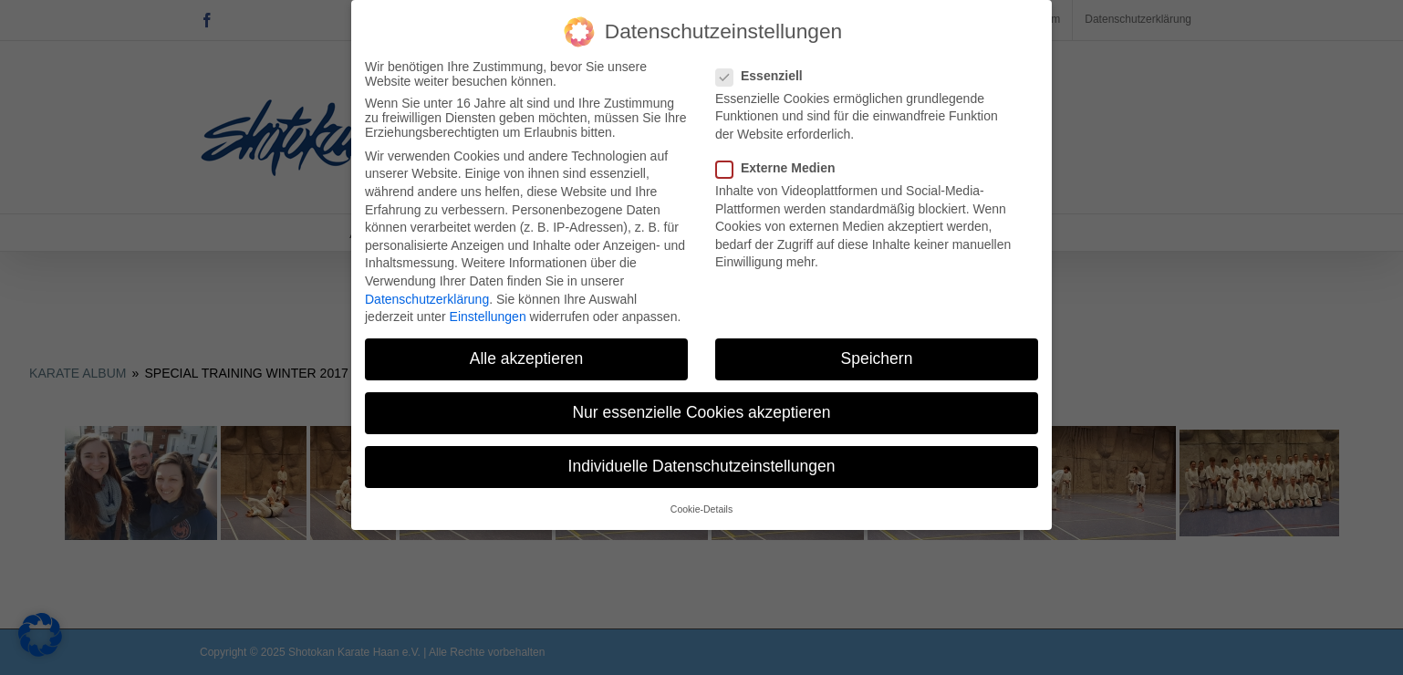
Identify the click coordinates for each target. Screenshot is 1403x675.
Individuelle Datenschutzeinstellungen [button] (702, 463)
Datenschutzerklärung (427, 295)
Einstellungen (488, 313)
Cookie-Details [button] (701, 505)
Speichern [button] (877, 356)
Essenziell (766, 72)
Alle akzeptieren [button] (527, 356)
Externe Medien (782, 165)
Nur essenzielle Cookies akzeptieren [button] (701, 409)
